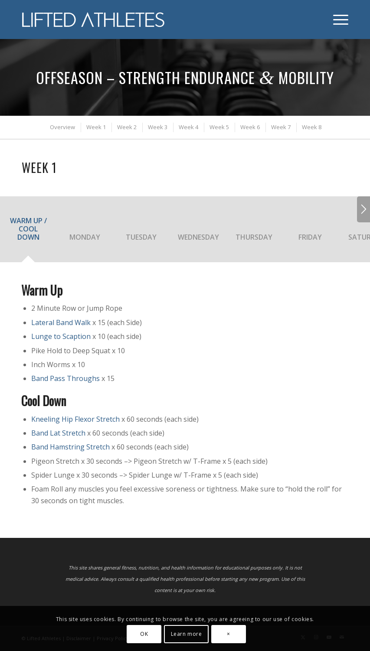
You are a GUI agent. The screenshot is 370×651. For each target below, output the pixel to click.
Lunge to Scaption (61, 336)
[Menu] (336, 19)
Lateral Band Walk (61, 322)
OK (144, 634)
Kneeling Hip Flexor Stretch (75, 419)
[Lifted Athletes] (94, 19)
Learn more (186, 634)
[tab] (28, 232)
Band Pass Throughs (65, 378)
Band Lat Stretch (58, 433)
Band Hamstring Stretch (70, 447)
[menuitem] (336, 19)
